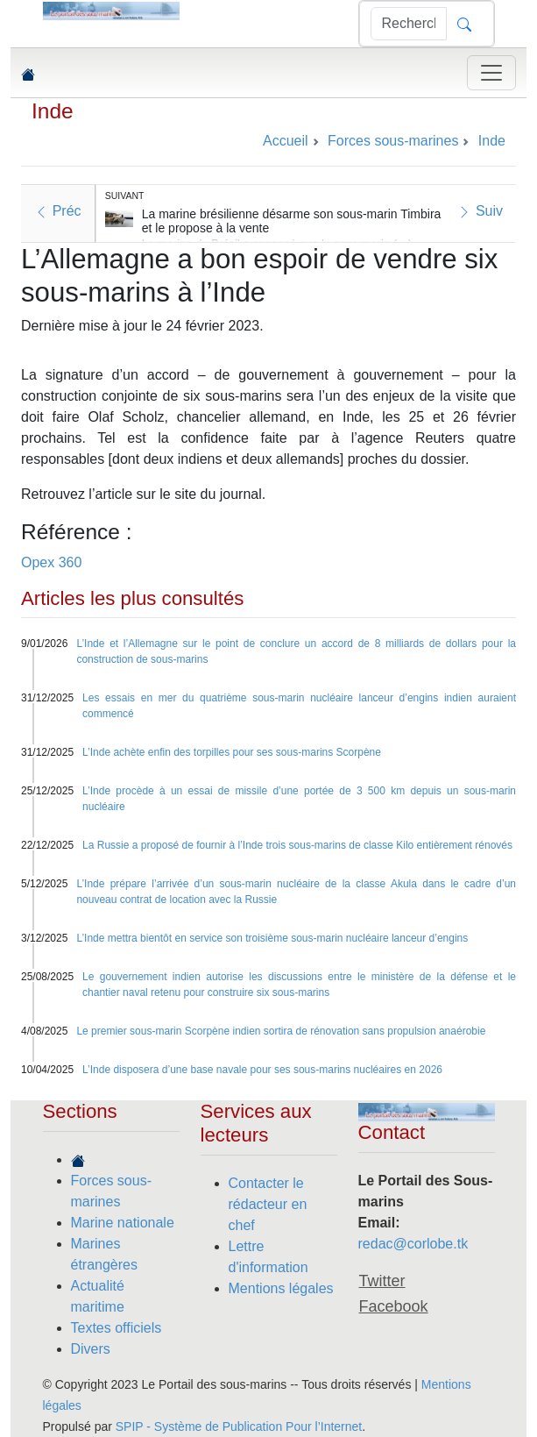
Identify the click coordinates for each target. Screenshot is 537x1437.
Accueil (285, 140)
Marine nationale (122, 1222)
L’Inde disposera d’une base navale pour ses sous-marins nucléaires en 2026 (262, 1070)
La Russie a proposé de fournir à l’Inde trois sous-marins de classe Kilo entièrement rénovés (297, 845)
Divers (90, 1348)
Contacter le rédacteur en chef (268, 1204)
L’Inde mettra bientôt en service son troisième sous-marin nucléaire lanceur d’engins (272, 938)
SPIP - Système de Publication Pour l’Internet (239, 1426)
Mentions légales (281, 1288)
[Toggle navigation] (491, 72)
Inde (53, 111)
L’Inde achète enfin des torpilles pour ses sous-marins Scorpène (231, 752)
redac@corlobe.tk (413, 1243)
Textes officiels (116, 1327)
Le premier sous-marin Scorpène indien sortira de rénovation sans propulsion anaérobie (280, 1031)
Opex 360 (51, 562)
